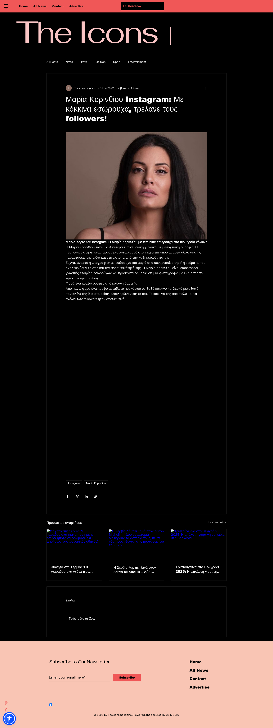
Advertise (199, 687)
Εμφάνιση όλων (217, 522)
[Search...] (144, 6)
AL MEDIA (172, 714)
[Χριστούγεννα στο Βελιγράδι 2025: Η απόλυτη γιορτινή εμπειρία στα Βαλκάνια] (198, 544)
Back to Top (6, 711)
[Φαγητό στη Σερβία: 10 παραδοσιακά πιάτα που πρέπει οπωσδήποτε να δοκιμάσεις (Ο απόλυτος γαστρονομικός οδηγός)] (74, 544)
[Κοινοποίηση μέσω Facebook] (67, 496)
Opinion (100, 61)
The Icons (87, 32)
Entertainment (137, 61)
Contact (198, 679)
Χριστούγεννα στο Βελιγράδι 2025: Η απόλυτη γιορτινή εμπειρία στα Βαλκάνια (197, 569)
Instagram (74, 483)
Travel (84, 61)
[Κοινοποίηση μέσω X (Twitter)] (77, 496)
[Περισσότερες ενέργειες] (205, 88)
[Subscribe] (127, 677)
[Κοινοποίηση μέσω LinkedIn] (86, 496)
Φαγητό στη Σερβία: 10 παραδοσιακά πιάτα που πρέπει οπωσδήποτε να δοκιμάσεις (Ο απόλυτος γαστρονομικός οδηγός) (70, 569)
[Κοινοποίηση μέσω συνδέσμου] (95, 496)
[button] (9, 718)
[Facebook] (50, 704)
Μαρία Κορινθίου (96, 483)
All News (199, 670)
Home (196, 662)
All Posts (52, 61)
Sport (116, 61)
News (69, 61)
